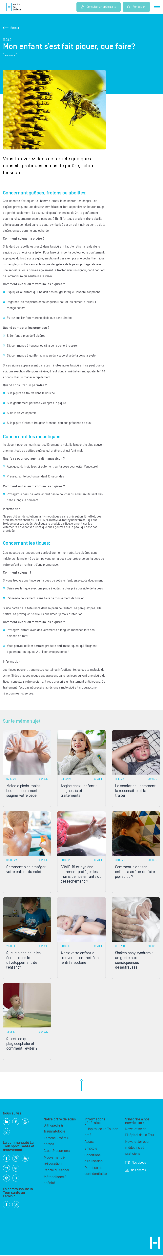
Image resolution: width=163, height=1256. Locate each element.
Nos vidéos (135, 1164)
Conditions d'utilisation (94, 1160)
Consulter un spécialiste (98, 7)
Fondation (136, 7)
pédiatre (37, 681)
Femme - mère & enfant (57, 1142)
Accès (89, 1143)
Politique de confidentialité (96, 1172)
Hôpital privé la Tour (13, 7)
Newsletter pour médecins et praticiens (137, 1149)
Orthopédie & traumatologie (54, 1130)
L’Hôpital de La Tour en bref (101, 1133)
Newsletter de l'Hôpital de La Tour (139, 1133)
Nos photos (135, 1172)
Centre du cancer (56, 1172)
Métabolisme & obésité (55, 1181)
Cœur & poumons (57, 1152)
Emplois (91, 1150)
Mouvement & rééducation (54, 1162)
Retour (11, 28)
